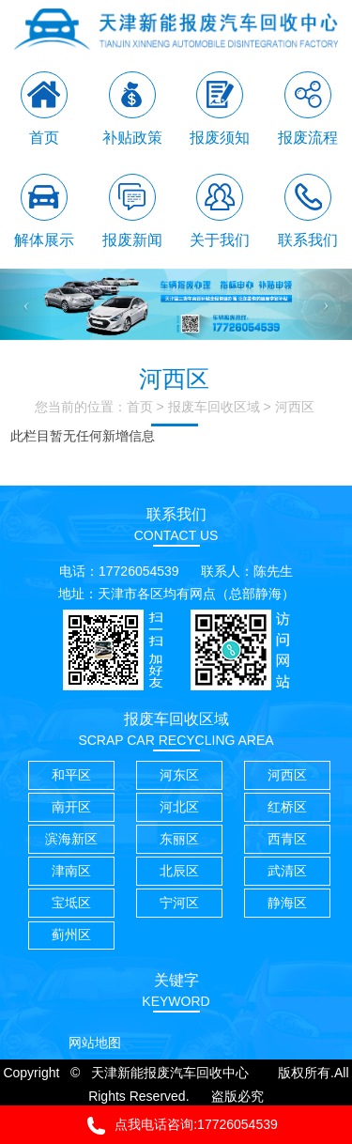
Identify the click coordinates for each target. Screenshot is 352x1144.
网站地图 (95, 1042)
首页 (140, 406)
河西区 (294, 406)
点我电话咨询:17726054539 (176, 1126)
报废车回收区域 (214, 406)
